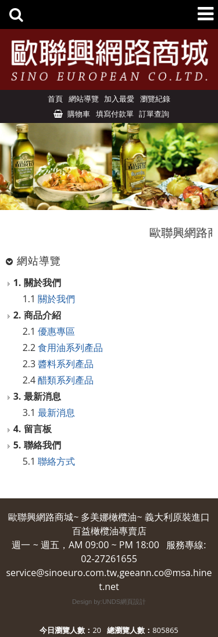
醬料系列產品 (66, 363)
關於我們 (56, 298)
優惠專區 (56, 331)
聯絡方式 (56, 461)
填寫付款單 (115, 113)
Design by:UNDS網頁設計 (109, 601)
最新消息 (56, 412)
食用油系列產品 (70, 347)
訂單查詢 (154, 113)
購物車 (78, 113)
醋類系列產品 (66, 380)
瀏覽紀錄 (155, 98)
